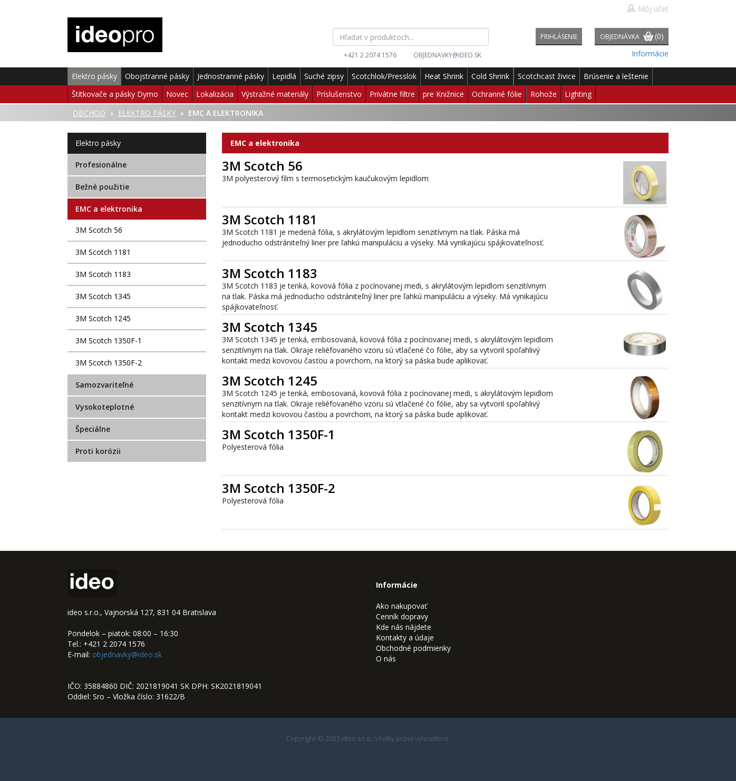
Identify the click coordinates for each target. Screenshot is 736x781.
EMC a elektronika (108, 209)
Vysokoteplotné (104, 407)
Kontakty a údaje (405, 637)
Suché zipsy (324, 76)
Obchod (89, 113)
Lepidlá (284, 76)
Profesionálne (101, 165)
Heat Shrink (443, 76)
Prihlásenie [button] (558, 36)
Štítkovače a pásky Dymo (115, 94)
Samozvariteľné (104, 385)
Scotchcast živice (547, 76)
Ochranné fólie (497, 94)
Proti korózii (98, 451)
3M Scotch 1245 (103, 318)
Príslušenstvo (339, 94)
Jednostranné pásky (230, 76)
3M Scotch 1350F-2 (108, 363)
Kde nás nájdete (403, 627)
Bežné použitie (102, 187)
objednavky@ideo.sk (447, 55)
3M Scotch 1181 (103, 252)
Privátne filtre (392, 94)
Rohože (543, 94)
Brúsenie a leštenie (616, 76)
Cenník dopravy (402, 616)
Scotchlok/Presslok (384, 76)
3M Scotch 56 (98, 230)
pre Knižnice (443, 94)
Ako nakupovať (401, 606)
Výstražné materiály (274, 94)
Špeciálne (92, 429)
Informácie (650, 53)
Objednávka (632, 37)
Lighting (578, 94)
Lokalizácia (215, 94)
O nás (386, 659)
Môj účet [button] (648, 9)
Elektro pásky (94, 76)
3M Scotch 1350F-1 (108, 340)
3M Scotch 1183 (103, 274)
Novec (177, 94)
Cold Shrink (490, 76)
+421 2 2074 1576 (370, 55)
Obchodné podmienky (413, 648)
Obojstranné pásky (157, 76)
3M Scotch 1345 (103, 296)
